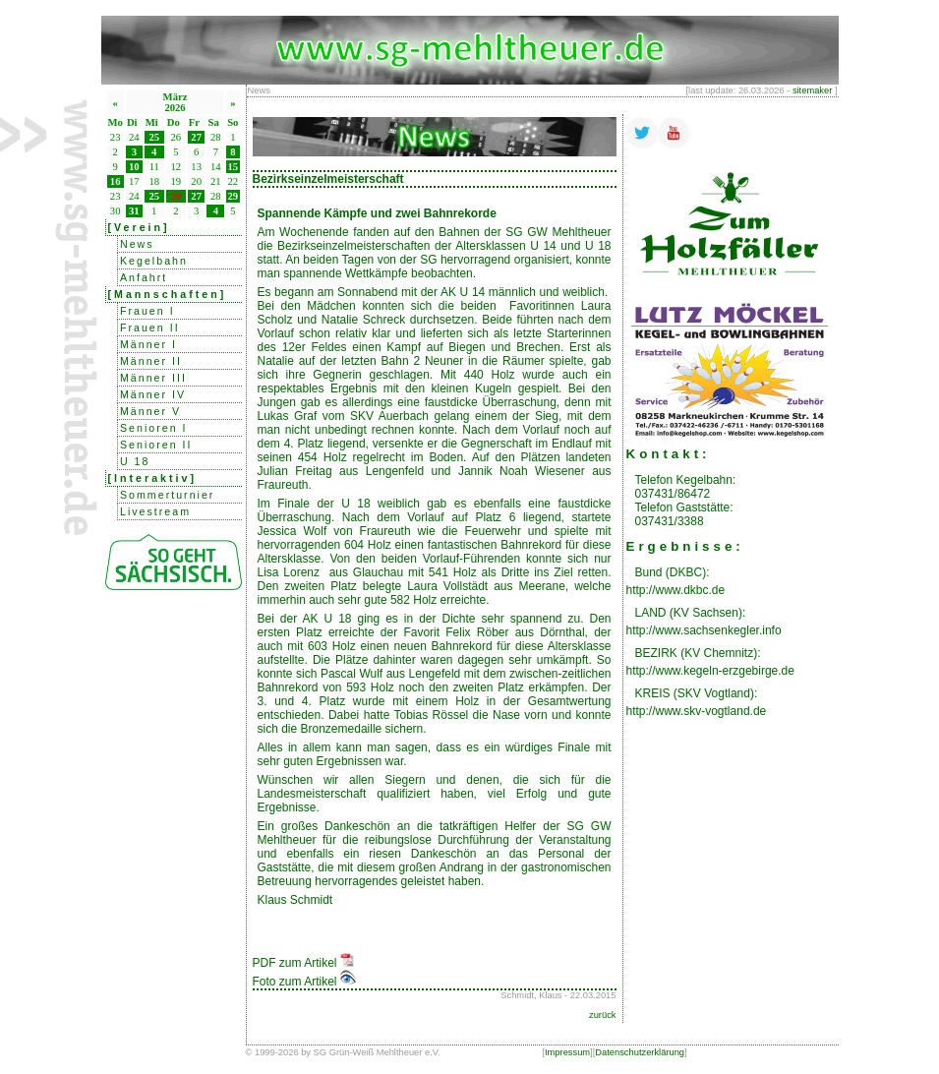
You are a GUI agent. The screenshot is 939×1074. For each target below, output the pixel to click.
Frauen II (150, 327)
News (137, 244)
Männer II (151, 361)
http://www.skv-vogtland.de (696, 711)
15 (233, 166)
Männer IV (153, 394)
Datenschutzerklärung (639, 1052)
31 (134, 211)
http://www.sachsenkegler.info (704, 630)
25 (153, 137)
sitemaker (812, 90)
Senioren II (156, 444)
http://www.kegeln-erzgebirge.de (710, 671)
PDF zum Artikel (303, 963)
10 (134, 166)
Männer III (153, 378)
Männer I (148, 344)
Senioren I (154, 428)
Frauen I (147, 311)
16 (115, 181)
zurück (602, 1015)
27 (196, 137)
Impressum (567, 1052)
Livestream (155, 511)
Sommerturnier (167, 495)
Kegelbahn (154, 261)
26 (175, 196)
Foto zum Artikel (304, 981)
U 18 (135, 461)
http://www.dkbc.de (676, 590)
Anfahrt (143, 277)
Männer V (150, 411)
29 (233, 196)
